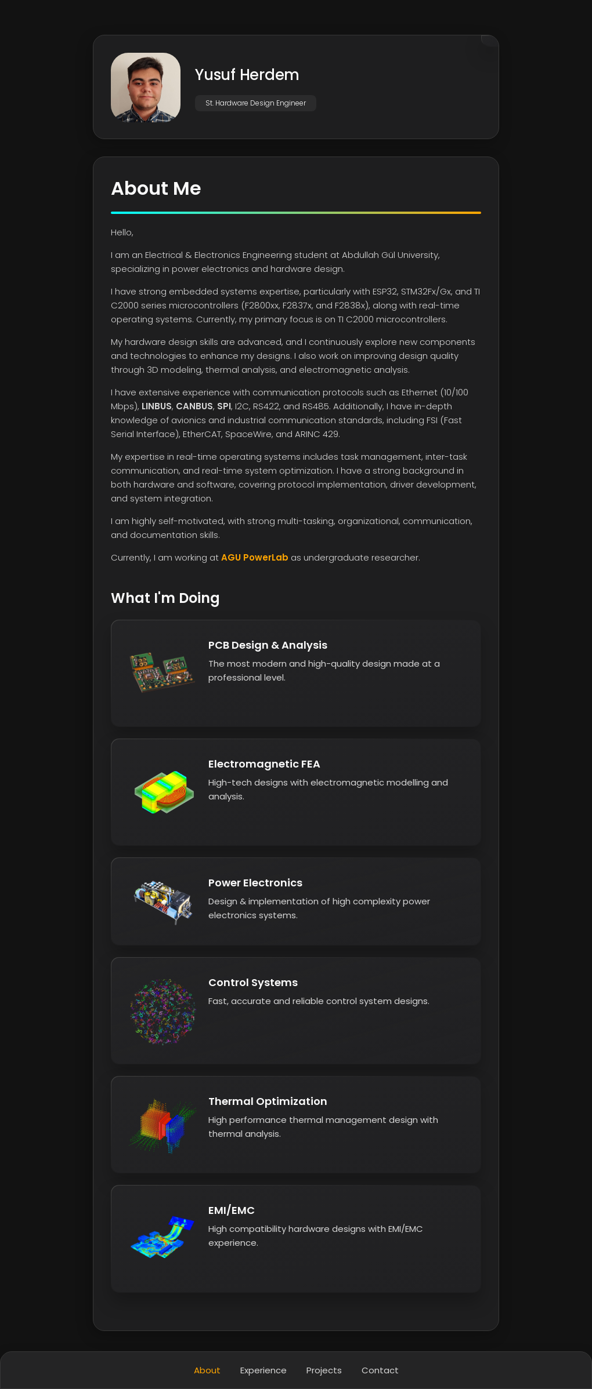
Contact (380, 1370)
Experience (263, 1370)
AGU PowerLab (254, 557)
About (207, 1370)
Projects (324, 1370)
